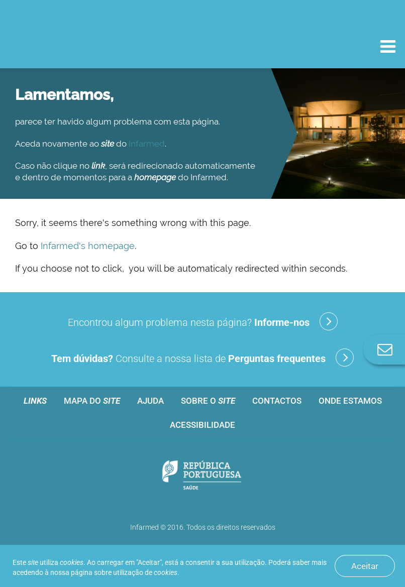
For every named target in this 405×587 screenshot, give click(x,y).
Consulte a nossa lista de (202, 357)
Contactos (276, 401)
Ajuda (150, 401)
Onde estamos (350, 401)
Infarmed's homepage (88, 246)
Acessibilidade (202, 425)
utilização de (145, 572)
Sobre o (208, 401)
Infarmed (147, 144)
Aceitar (364, 566)
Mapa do (92, 401)
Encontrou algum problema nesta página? (203, 321)
